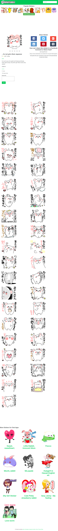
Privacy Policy (40, 529)
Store (37, 529)
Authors (34, 529)
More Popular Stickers (29, 14)
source (3, 68)
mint (3, 58)
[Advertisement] (29, 25)
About (24, 529)
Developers (27, 529)
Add (4, 82)
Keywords (31, 529)
